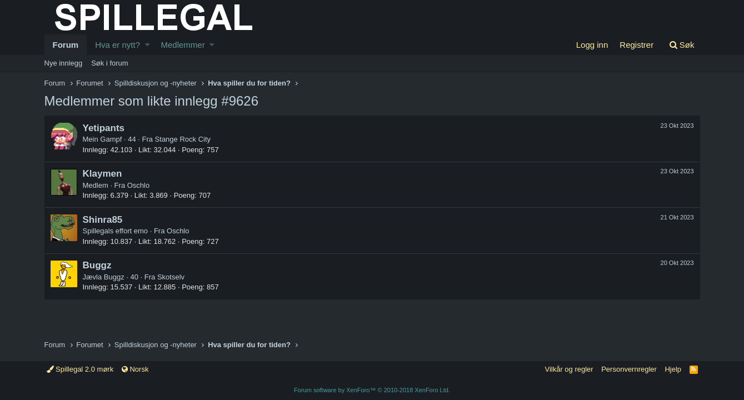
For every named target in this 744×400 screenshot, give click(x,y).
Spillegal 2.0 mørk (80, 369)
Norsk (135, 369)
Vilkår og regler (569, 369)
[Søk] (681, 44)
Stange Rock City (183, 139)
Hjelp (673, 369)
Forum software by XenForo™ (372, 390)
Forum (66, 44)
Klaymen (102, 173)
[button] (147, 44)
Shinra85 (103, 219)
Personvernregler (629, 369)
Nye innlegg (63, 63)
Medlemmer (182, 44)
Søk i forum (109, 63)
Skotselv (170, 277)
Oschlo (138, 185)
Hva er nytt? (117, 44)
